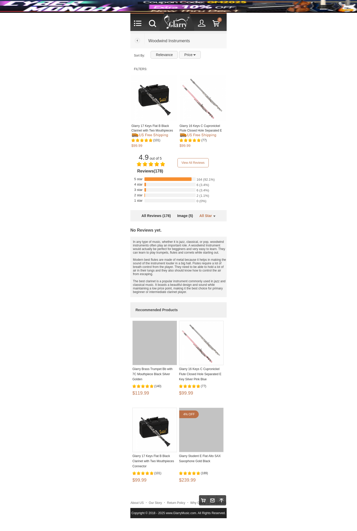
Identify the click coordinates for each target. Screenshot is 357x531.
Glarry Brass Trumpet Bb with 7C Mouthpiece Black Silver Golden (152, 374)
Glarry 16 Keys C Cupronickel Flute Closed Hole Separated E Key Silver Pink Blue (201, 130)
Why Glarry (198, 503)
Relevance (164, 55)
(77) (204, 140)
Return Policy (176, 503)
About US (137, 503)
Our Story (155, 503)
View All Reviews (192, 163)
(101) (156, 140)
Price (190, 55)
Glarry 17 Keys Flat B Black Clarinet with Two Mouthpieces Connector (152, 130)
